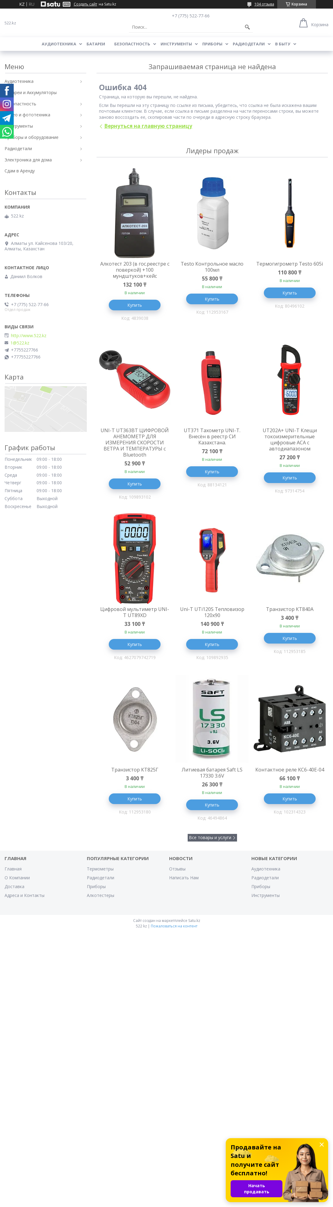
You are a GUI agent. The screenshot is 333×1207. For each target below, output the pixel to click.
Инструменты (176, 44)
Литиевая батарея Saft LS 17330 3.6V (212, 773)
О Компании (17, 878)
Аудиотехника (59, 44)
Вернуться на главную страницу (148, 125)
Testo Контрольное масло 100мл (212, 267)
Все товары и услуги (210, 837)
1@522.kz (19, 343)
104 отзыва (264, 4)
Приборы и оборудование (31, 137)
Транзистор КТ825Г (134, 770)
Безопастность (132, 44)
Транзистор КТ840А (290, 609)
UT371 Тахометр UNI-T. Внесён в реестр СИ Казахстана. (212, 436)
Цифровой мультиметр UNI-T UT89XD (134, 612)
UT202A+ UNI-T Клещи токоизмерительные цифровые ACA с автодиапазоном (290, 439)
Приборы (212, 44)
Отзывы (177, 869)
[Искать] (247, 27)
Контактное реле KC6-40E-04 (289, 770)
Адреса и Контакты (24, 895)
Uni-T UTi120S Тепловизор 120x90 (212, 612)
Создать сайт (85, 4)
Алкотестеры (100, 895)
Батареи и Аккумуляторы (31, 92)
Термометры (100, 869)
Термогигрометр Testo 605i (289, 264)
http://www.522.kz (28, 335)
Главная (13, 869)
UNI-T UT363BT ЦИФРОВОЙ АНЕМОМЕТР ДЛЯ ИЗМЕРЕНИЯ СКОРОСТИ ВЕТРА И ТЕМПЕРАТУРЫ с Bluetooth (135, 442)
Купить (134, 305)
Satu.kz (194, 920)
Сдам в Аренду (20, 171)
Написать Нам (184, 878)
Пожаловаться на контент (174, 926)
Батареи (96, 44)
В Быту (282, 44)
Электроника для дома (28, 160)
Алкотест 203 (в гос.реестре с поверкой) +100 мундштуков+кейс (134, 270)
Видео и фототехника (27, 115)
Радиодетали (249, 44)
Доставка (14, 886)
